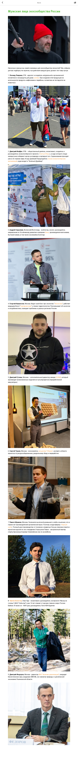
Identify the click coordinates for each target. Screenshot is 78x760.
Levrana (36, 78)
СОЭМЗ (58, 377)
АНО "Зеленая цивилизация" (48, 674)
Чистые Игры (44, 154)
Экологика (58, 304)
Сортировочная (25, 306)
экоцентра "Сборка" (45, 451)
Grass (47, 232)
